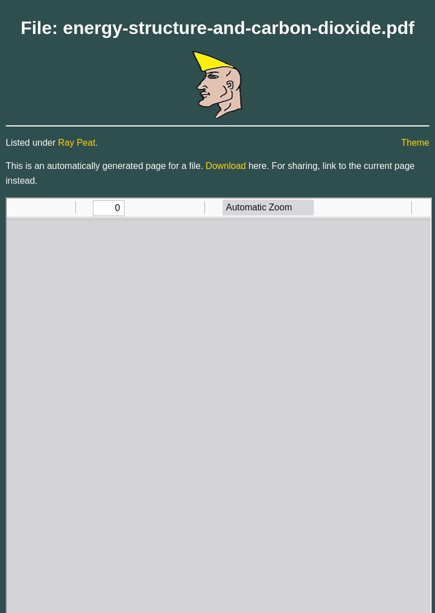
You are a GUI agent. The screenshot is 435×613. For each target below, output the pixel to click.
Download (226, 166)
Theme (415, 142)
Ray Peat (77, 142)
